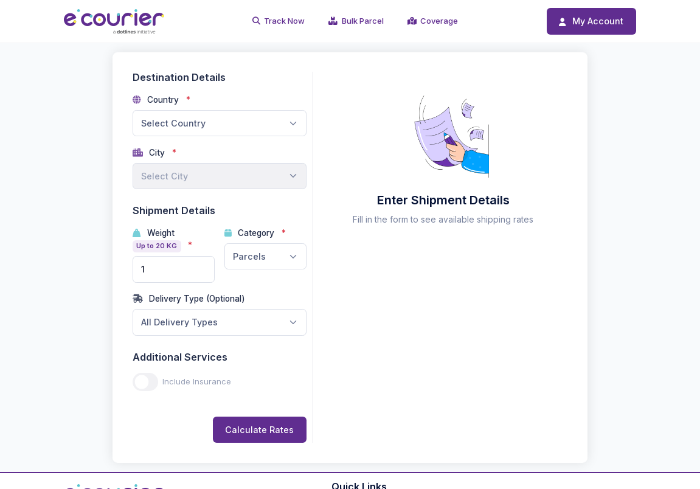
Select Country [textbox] (173, 123)
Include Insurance (196, 381)
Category (250, 233)
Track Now (278, 21)
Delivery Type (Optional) (189, 298)
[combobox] (220, 123)
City (150, 153)
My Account (591, 21)
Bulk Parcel (356, 21)
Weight (158, 240)
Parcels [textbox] (249, 256)
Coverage (433, 21)
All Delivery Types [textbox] (179, 322)
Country (157, 100)
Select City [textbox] (164, 176)
